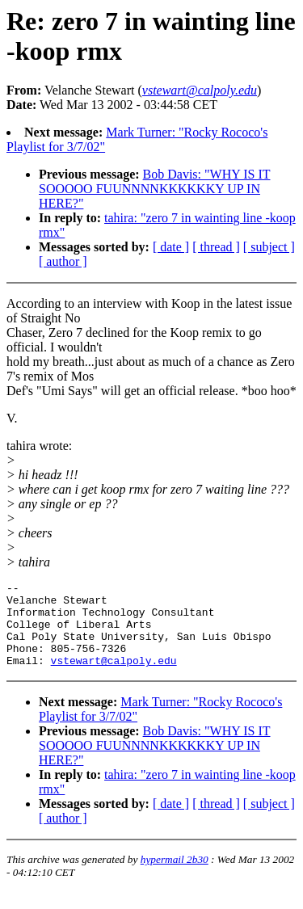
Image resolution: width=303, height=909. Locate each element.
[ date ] (171, 247)
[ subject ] (269, 247)
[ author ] (63, 261)
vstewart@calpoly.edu (114, 677)
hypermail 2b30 (174, 876)
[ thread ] (216, 247)
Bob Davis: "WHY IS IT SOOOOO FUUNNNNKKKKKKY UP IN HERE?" (155, 188)
